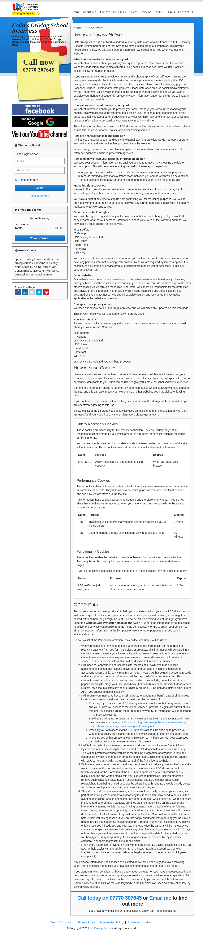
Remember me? (26, 179)
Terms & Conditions (62, 922)
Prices (133, 12)
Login (39, 188)
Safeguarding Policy (111, 922)
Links (171, 12)
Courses (119, 12)
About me (89, 12)
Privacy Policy (86, 922)
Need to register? (39, 195)
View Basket (39, 238)
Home (76, 12)
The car (105, 12)
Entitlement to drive (139, 922)
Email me (160, 898)
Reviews (146, 12)
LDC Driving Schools (100, 928)
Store (160, 12)
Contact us (185, 12)
